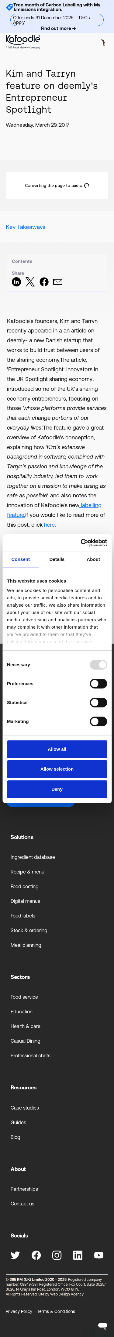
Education (22, 1011)
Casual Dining (25, 1041)
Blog (15, 1137)
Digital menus (25, 901)
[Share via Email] (57, 285)
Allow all (57, 749)
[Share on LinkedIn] (16, 285)
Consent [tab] (20, 559)
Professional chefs (30, 1055)
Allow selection (57, 769)
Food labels (23, 915)
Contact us (22, 1203)
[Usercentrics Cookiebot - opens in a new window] (81, 543)
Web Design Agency (67, 1294)
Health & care (25, 1026)
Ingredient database (33, 857)
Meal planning (26, 945)
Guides (18, 1122)
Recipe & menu (27, 871)
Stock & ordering (29, 930)
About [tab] (93, 559)
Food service (24, 997)
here (49, 524)
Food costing (25, 886)
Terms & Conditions (56, 1311)
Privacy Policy (19, 1311)
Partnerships (24, 1189)
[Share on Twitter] (30, 285)
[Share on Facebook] (44, 285)
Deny (57, 789)
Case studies (25, 1107)
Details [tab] (57, 559)
